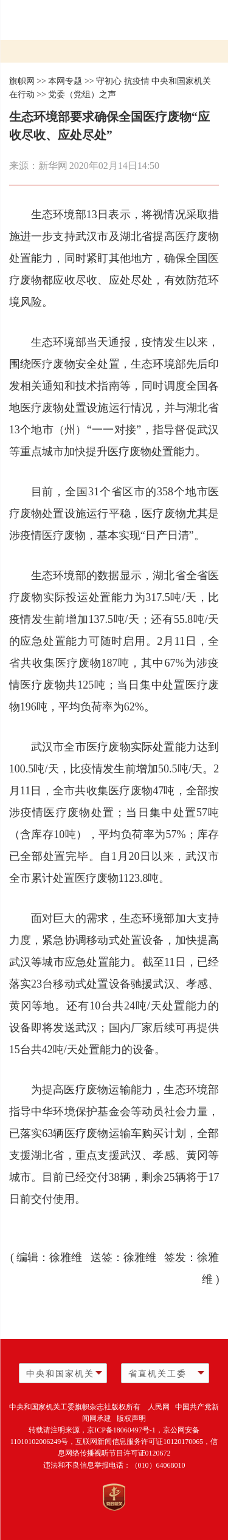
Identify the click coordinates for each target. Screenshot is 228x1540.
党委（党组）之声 (82, 94)
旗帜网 (22, 81)
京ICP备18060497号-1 (121, 1430)
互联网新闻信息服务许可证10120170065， (142, 1441)
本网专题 (65, 81)
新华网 (52, 165)
